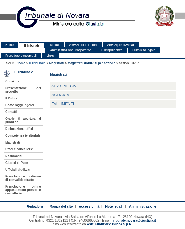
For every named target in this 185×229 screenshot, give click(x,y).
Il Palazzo (12, 98)
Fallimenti (62, 104)
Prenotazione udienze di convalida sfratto (23, 178)
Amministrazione (142, 206)
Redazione (35, 206)
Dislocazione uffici (19, 129)
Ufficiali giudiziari (18, 169)
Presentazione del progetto (23, 89)
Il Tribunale (31, 45)
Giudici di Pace (16, 162)
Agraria (60, 95)
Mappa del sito (61, 206)
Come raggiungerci (19, 105)
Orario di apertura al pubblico (23, 120)
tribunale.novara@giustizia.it (134, 220)
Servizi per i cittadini (83, 45)
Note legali (113, 206)
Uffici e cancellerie (19, 149)
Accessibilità (89, 206)
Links (50, 55)
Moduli (54, 45)
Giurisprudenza (111, 50)
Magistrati (56, 63)
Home (9, 45)
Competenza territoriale (22, 135)
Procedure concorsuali (21, 55)
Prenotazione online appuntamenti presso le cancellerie (23, 190)
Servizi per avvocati (121, 45)
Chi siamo (12, 81)
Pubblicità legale (143, 50)
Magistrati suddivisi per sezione (91, 63)
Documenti (13, 156)
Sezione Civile (66, 86)
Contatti (11, 112)
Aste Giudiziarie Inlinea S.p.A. (109, 224)
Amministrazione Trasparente (70, 50)
